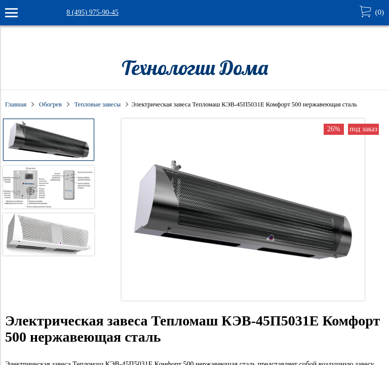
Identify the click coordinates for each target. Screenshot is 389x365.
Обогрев (50, 104)
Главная (15, 104)
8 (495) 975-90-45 (92, 12)
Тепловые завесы (97, 104)
